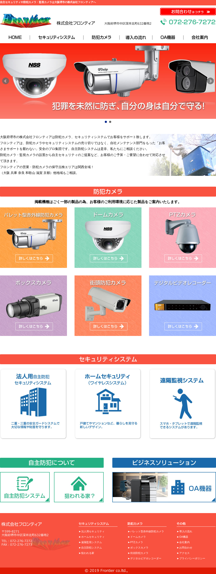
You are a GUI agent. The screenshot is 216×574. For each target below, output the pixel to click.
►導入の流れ (184, 531)
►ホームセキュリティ (92, 536)
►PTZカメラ (135, 542)
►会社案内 (183, 542)
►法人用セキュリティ (92, 531)
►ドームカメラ (137, 536)
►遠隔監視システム (90, 542)
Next (210, 81)
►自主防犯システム (90, 547)
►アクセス (183, 553)
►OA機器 (182, 536)
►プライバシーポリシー (191, 558)
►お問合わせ (184, 547)
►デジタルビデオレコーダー (144, 558)
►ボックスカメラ (138, 547)
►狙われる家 (86, 553)
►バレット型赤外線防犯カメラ (146, 531)
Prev (5, 81)
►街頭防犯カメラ (138, 553)
